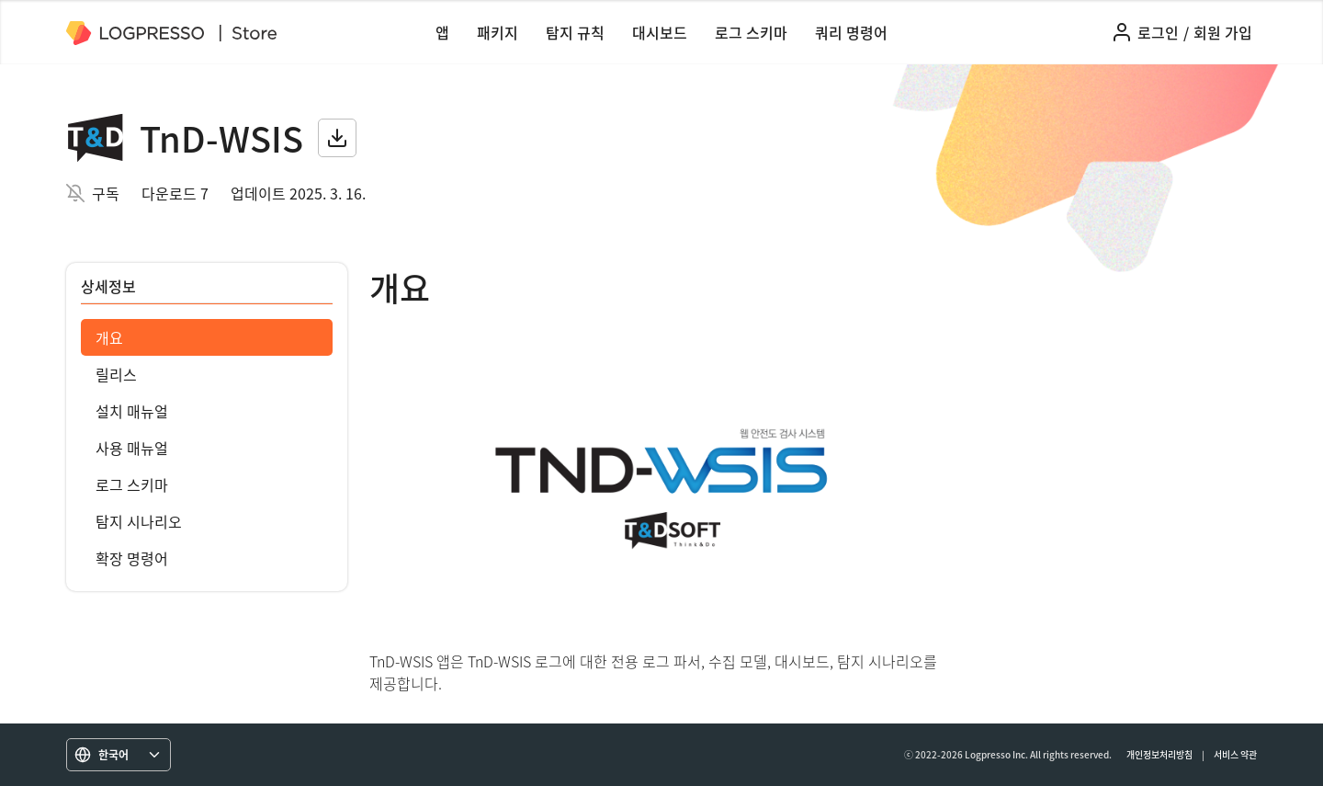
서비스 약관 (1235, 754)
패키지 (497, 32)
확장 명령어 (132, 558)
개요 (109, 337)
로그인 (1158, 32)
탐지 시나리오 (139, 521)
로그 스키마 (751, 32)
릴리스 (116, 374)
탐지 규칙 (575, 32)
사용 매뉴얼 (132, 448)
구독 (105, 193)
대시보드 (659, 32)
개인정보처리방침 (1159, 754)
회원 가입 (1222, 32)
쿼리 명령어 (851, 32)
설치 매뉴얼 (132, 411)
